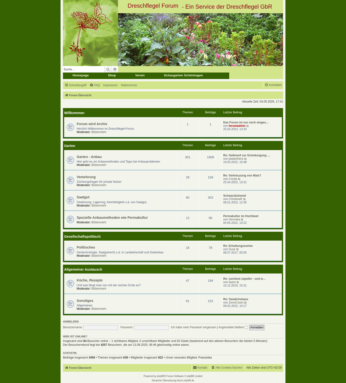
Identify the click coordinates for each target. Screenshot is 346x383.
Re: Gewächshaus (235, 299)
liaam (232, 282)
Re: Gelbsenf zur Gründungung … (246, 155)
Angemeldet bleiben (233, 327)
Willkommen (74, 113)
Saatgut (83, 197)
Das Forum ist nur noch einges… (246, 122)
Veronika (234, 219)
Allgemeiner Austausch (83, 269)
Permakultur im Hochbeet (241, 216)
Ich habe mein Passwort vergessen (193, 327)
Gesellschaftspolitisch (82, 236)
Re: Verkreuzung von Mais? (242, 175)
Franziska (205, 357)
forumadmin (237, 126)
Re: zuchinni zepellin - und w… (244, 278)
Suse (232, 249)
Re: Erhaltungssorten (238, 246)
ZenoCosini (236, 302)
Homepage (81, 75)
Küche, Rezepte (90, 280)
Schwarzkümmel (234, 195)
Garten (69, 146)
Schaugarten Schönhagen (183, 75)
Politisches (86, 247)
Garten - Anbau (89, 157)
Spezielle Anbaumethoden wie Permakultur (112, 217)
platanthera (236, 158)
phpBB (160, 376)
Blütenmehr (99, 132)
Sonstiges (85, 301)
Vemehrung (86, 177)
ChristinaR (235, 199)
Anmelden (71, 321)
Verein (140, 75)
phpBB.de (189, 380)
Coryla (233, 179)
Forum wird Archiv (92, 124)
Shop (112, 75)
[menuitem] (95, 85)
